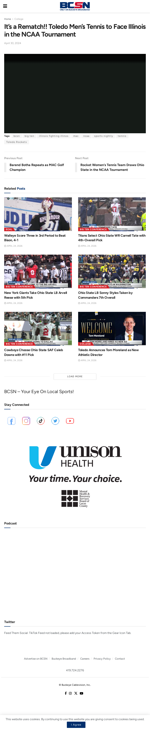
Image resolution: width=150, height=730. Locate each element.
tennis (122, 136)
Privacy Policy (102, 658)
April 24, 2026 (13, 246)
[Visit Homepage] (75, 6)
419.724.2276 (75, 670)
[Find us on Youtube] (81, 693)
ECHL (9, 229)
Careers (84, 658)
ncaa (86, 136)
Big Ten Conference (93, 229)
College (18, 19)
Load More (75, 376)
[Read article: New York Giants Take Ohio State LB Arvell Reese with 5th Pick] (38, 271)
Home (7, 19)
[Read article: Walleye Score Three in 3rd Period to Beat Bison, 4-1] (38, 214)
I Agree (76, 724)
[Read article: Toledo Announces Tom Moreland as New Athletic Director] (112, 329)
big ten (29, 136)
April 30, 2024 (12, 43)
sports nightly (103, 136)
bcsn (17, 136)
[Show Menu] (5, 6)
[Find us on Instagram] (70, 693)
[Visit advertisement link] (75, 473)
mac (76, 136)
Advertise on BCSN (35, 658)
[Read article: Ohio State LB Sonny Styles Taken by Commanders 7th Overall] (112, 271)
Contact (120, 658)
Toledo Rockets (16, 142)
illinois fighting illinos (54, 136)
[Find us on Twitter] (76, 693)
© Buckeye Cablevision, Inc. (74, 684)
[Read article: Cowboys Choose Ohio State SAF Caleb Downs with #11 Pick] (38, 329)
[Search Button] (145, 6)
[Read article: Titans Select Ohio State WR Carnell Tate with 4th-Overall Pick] (112, 214)
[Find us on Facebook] (66, 693)
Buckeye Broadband (64, 658)
